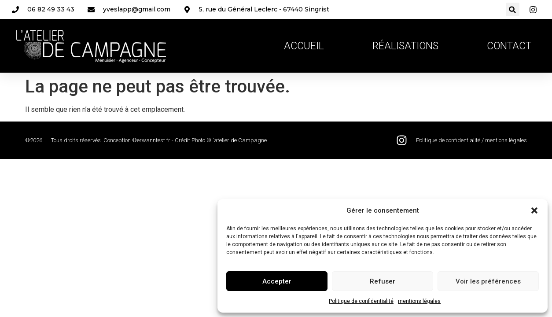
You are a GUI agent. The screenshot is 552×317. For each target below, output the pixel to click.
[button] (534, 210)
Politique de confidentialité (361, 301)
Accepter (276, 281)
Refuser (382, 281)
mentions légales (419, 301)
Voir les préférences (488, 281)
